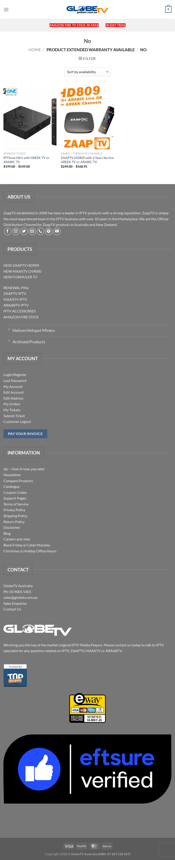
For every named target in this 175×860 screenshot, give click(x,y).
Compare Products (18, 480)
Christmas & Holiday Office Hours (30, 551)
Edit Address (13, 398)
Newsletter (12, 475)
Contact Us (12, 609)
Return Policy (14, 521)
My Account (13, 386)
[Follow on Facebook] (7, 231)
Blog (6, 533)
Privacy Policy (14, 510)
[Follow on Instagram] (16, 231)
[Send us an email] (32, 231)
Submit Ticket (14, 416)
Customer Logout (17, 421)
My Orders (12, 404)
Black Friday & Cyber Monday (26, 545)
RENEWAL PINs (16, 287)
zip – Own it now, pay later (24, 469)
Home (34, 49)
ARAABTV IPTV (16, 305)
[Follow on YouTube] (57, 231)
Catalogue (11, 486)
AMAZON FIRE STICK (21, 317)
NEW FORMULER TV (20, 277)
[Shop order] (87, 71)
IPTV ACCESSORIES (19, 311)
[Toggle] (9, 329)
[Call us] (40, 231)
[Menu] (6, 9)
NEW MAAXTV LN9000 (22, 271)
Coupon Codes (15, 492)
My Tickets (12, 410)
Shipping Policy (15, 515)
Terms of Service (15, 504)
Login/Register (14, 374)
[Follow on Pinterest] (48, 231)
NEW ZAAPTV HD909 (21, 265)
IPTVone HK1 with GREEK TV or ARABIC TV (26, 160)
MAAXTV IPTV (15, 299)
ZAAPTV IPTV (14, 293)
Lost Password (14, 380)
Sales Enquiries (15, 603)
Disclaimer (11, 527)
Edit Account (13, 392)
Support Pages (14, 498)
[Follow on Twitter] (24, 231)
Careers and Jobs (16, 539)
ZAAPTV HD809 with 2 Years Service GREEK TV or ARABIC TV (87, 160)
